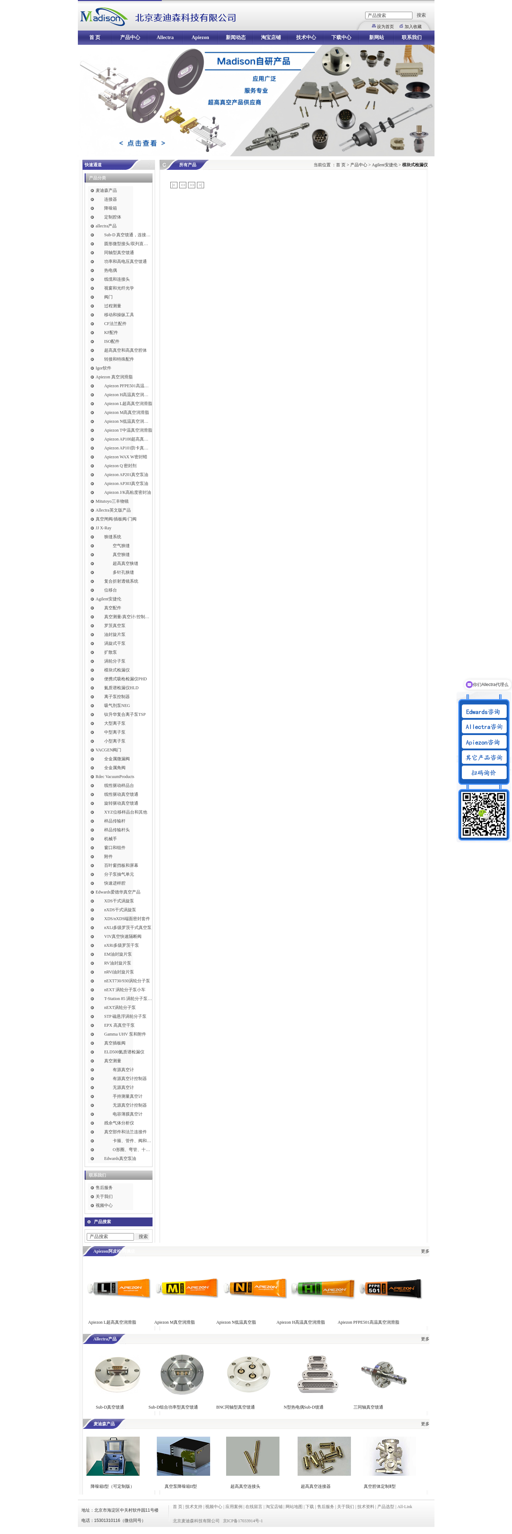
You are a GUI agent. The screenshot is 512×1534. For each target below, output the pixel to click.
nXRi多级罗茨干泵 (121, 945)
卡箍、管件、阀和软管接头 (132, 1140)
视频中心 (104, 1205)
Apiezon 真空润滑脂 (114, 376)
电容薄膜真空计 (128, 1114)
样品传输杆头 (117, 829)
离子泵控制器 (117, 696)
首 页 (95, 37)
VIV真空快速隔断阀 (123, 936)
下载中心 (341, 37)
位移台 (110, 590)
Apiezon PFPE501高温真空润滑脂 (128, 385)
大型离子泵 (115, 723)
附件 (108, 856)
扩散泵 (110, 652)
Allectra (165, 37)
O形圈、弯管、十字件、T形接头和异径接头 (132, 1149)
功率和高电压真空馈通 (125, 261)
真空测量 (112, 1060)
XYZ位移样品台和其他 (125, 812)
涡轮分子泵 (115, 661)
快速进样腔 (115, 883)
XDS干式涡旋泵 (119, 900)
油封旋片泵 (115, 634)
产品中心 (130, 37)
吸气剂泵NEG (117, 705)
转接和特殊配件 (119, 359)
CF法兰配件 (115, 323)
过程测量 (112, 305)
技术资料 (365, 1506)
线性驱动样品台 (119, 785)
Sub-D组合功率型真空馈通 (173, 1407)
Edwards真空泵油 (120, 1158)
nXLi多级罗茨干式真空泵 (127, 927)
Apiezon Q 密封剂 (120, 465)
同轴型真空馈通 (119, 252)
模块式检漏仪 (117, 670)
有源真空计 (123, 1069)
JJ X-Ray (103, 527)
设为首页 (385, 26)
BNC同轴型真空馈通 (235, 1407)
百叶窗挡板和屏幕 (121, 865)
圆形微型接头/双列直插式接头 (128, 243)
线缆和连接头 (117, 279)
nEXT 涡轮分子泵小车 (124, 989)
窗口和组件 (115, 847)
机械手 (110, 838)
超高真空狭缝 (125, 563)
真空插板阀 (115, 1043)
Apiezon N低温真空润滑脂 (128, 421)
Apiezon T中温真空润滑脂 (128, 430)
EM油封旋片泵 (118, 954)
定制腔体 (112, 217)
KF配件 (111, 332)
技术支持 (193, 1506)
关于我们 (104, 1196)
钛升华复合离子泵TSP (125, 714)
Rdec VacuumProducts (115, 776)
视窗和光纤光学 (119, 288)
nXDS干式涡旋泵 (120, 909)
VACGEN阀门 (108, 749)
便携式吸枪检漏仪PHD (125, 678)
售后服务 (104, 1187)
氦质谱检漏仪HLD (121, 687)
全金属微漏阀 (117, 758)
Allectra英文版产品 (113, 510)
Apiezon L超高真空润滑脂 (128, 403)
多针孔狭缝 (123, 572)
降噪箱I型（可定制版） (112, 1486)
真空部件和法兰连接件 (125, 1131)
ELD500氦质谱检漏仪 (124, 1051)
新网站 (376, 37)
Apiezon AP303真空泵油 (126, 483)
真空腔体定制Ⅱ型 (380, 1486)
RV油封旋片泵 (117, 963)
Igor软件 (103, 368)
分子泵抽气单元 (119, 874)
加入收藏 (413, 26)
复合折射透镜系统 (121, 581)
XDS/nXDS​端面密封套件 (127, 918)
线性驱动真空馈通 (121, 794)
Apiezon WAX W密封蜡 (125, 456)
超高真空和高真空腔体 (125, 350)
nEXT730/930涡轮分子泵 (127, 980)
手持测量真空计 (128, 1096)
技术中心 (306, 37)
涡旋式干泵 (115, 643)
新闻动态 (236, 37)
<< (183, 185)
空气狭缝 (121, 545)
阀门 (108, 297)
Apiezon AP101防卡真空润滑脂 (128, 447)
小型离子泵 (115, 741)
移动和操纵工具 (119, 314)
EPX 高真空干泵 (119, 1025)
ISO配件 (111, 341)
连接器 (110, 199)
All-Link (404, 1506)
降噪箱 (110, 208)
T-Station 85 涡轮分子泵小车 (128, 998)
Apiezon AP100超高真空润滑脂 (128, 439)
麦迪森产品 (106, 190)
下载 (309, 1506)
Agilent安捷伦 (108, 598)
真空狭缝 (121, 554)
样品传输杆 (115, 821)
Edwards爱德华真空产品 (118, 892)
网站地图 (294, 1506)
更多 (425, 1251)
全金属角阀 (115, 767)
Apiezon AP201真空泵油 (126, 474)
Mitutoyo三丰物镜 (112, 501)
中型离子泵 (115, 732)
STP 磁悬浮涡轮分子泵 (125, 1016)
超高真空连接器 (316, 1486)
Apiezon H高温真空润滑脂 (128, 394)
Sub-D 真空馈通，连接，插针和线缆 (128, 234)
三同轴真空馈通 (368, 1407)
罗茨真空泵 (115, 625)
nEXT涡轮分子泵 (120, 1007)
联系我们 (412, 37)
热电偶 (110, 270)
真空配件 (112, 607)
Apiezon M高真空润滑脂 (126, 412)
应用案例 (233, 1506)
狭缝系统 (112, 536)
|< (173, 185)
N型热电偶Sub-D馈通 (304, 1407)
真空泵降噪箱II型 (181, 1486)
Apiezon (200, 37)
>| (200, 185)
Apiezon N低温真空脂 (236, 1322)
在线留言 (253, 1506)
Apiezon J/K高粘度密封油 (127, 492)
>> (192, 185)
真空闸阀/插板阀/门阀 (116, 519)
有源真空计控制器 (130, 1078)
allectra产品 (106, 225)
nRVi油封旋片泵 (119, 971)
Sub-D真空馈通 (110, 1407)
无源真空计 (123, 1087)
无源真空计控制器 (130, 1105)
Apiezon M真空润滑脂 (174, 1322)
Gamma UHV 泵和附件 (125, 1034)
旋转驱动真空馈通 (121, 803)
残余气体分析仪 (119, 1122)
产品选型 (385, 1506)
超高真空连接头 (245, 1486)
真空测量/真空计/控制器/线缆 (128, 616)
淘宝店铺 (271, 37)
